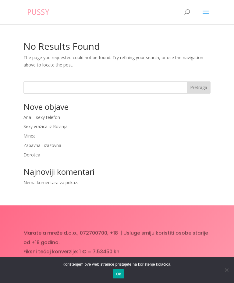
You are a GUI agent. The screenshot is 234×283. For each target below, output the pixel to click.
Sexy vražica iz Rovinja (45, 126)
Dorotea (31, 155)
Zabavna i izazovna (42, 145)
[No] (226, 270)
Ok (118, 274)
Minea (29, 136)
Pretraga (198, 87)
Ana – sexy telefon (41, 117)
